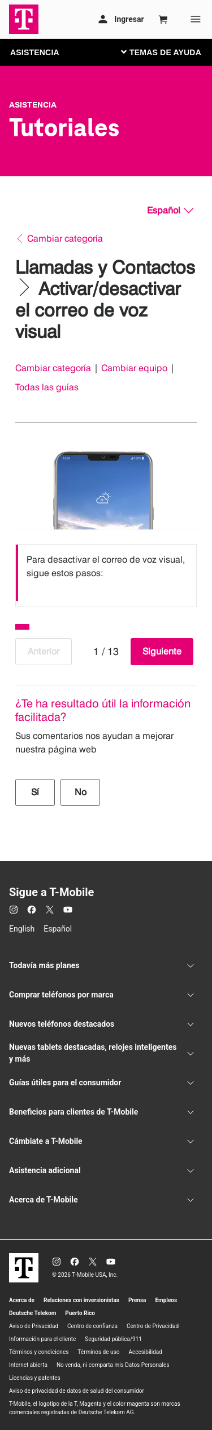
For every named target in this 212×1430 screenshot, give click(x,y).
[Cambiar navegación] (169, 52)
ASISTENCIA (34, 52)
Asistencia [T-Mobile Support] (33, 104)
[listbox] (106, 573)
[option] (106, 573)
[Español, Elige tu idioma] (170, 210)
